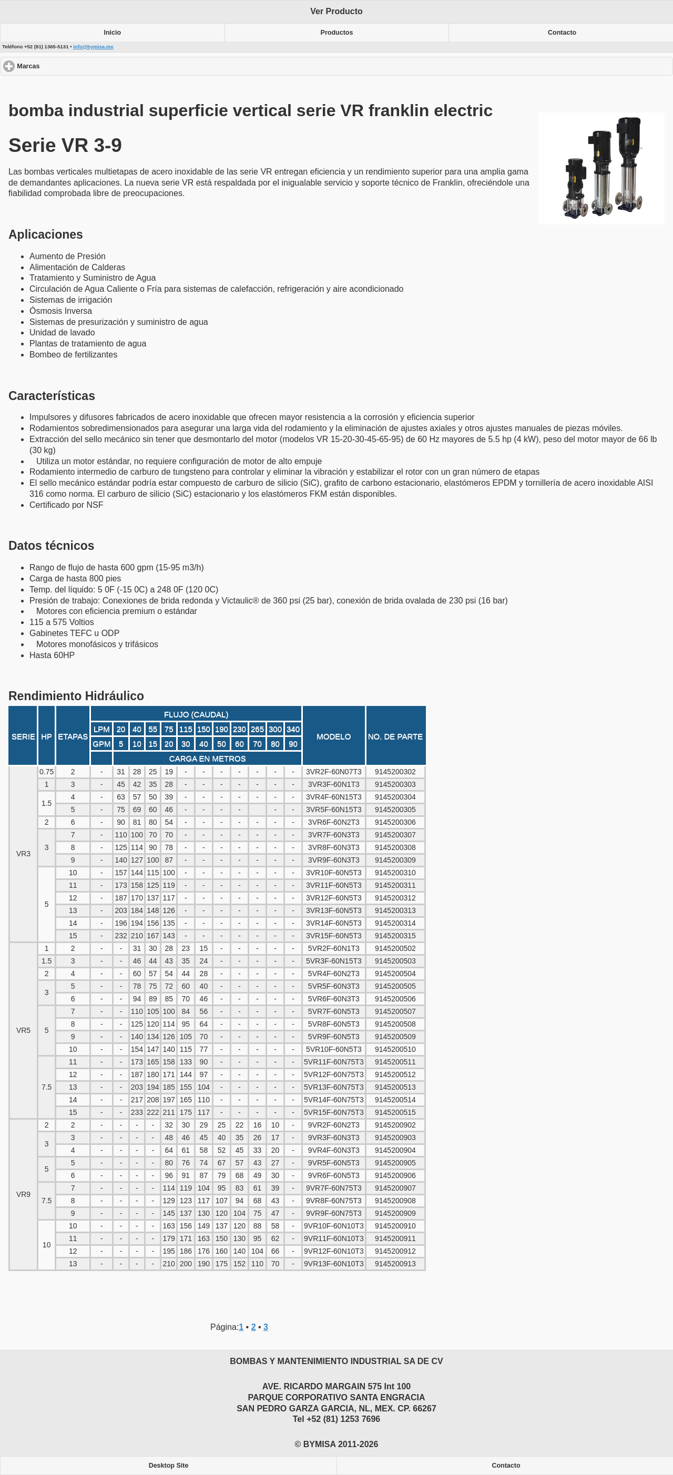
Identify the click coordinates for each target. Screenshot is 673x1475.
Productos (337, 32)
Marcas (66, 66)
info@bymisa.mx (93, 46)
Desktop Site (169, 1465)
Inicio (112, 32)
